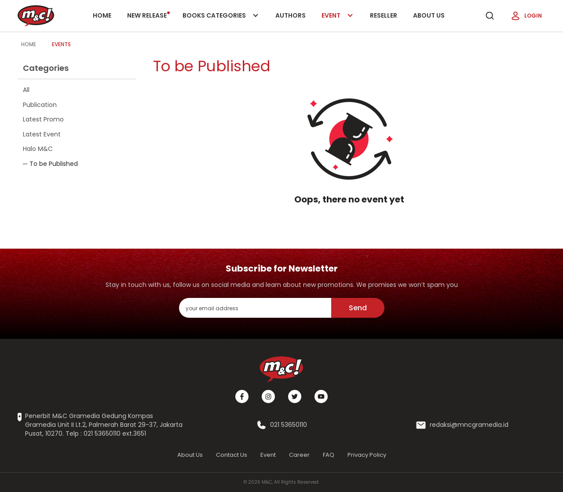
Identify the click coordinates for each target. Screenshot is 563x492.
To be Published (53, 163)
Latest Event (42, 134)
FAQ (328, 455)
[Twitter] (294, 396)
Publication (40, 104)
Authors (290, 15)
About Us (429, 15)
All (26, 89)
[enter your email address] (255, 308)
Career (299, 455)
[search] (489, 15)
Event (337, 21)
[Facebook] (242, 396)
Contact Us (231, 455)
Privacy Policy (366, 455)
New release (148, 15)
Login (526, 16)
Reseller (383, 15)
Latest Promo (43, 119)
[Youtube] (321, 396)
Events (61, 44)
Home (102, 15)
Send (358, 308)
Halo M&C (38, 148)
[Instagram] (268, 396)
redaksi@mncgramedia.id (469, 425)
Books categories (219, 21)
